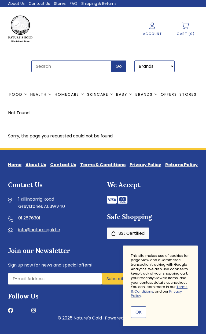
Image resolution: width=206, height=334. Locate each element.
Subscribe (116, 279)
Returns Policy (181, 165)
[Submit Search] (118, 66)
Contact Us (39, 3)
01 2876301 (29, 218)
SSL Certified (128, 233)
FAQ (73, 3)
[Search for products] (71, 66)
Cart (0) (185, 29)
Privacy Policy (145, 165)
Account (152, 29)
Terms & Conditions (103, 165)
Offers (169, 94)
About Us (16, 3)
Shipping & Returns (98, 3)
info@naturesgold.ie (39, 230)
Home (14, 165)
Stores (60, 3)
